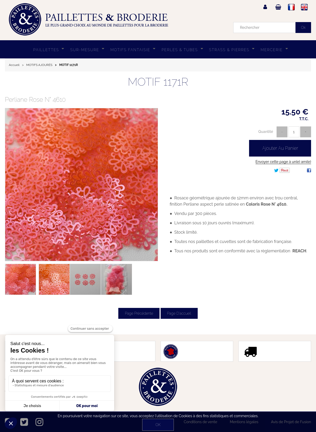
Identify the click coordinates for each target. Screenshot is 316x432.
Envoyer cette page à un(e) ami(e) (283, 162)
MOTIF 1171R (158, 82)
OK (157, 425)
